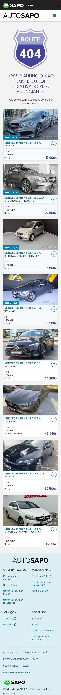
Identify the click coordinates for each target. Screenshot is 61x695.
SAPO (14, 682)
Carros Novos (10, 585)
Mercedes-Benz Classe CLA (27, 199)
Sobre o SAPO (10, 653)
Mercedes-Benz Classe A (27, 144)
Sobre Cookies (10, 666)
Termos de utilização (43, 630)
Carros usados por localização (13, 601)
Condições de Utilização (35, 653)
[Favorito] (54, 143)
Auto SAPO (38, 618)
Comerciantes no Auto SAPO (41, 638)
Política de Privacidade (15, 659)
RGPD (35, 659)
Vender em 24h (41, 576)
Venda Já (9, 618)
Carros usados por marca (13, 592)
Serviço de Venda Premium (41, 583)
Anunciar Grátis (40, 591)
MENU (31, 5)
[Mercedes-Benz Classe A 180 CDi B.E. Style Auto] (30, 510)
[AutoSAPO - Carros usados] (21, 15)
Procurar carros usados (11, 577)
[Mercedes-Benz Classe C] (30, 289)
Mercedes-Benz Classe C (27, 309)
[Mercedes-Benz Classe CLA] (30, 455)
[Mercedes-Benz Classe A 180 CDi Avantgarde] (30, 234)
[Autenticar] (54, 5)
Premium (9, 624)
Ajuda (35, 624)
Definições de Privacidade (16, 673)
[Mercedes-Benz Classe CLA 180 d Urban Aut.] (30, 179)
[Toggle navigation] (54, 15)
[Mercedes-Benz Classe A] (30, 124)
